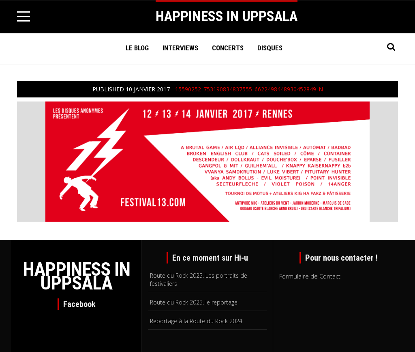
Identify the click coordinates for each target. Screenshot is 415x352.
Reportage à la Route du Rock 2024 (196, 321)
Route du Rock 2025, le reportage (193, 302)
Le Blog (137, 48)
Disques (269, 48)
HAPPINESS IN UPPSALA (226, 16)
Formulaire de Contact (309, 276)
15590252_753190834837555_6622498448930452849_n (249, 89)
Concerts (228, 48)
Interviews (180, 48)
